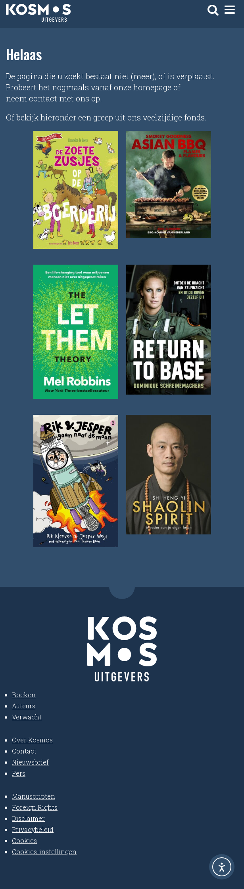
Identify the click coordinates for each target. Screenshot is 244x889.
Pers (18, 773)
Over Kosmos (32, 740)
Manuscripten (33, 796)
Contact (24, 751)
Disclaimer (28, 818)
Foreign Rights (35, 807)
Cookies (24, 840)
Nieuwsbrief (30, 762)
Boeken (24, 695)
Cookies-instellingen (44, 851)
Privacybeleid (33, 829)
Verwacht (27, 717)
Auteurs (23, 706)
